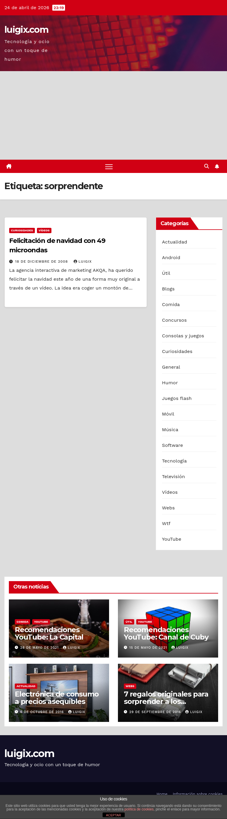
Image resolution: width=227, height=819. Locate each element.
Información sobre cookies (198, 794)
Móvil (168, 414)
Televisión (173, 476)
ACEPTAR (113, 815)
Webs (168, 508)
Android (171, 257)
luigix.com (26, 29)
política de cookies (139, 809)
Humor (170, 382)
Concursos (174, 320)
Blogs (168, 289)
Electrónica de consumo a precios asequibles (57, 698)
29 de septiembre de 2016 (156, 712)
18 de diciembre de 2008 (42, 261)
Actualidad (174, 242)
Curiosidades (22, 230)
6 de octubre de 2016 (42, 712)
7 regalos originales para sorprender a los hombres (166, 701)
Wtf (166, 523)
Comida (171, 304)
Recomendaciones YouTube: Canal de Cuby (166, 633)
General (171, 367)
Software (172, 445)
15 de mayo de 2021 (148, 648)
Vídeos (44, 230)
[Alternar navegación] (109, 166)
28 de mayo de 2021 (40, 648)
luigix (83, 261)
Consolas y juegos (183, 336)
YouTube (171, 539)
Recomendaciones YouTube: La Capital (49, 633)
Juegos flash (177, 398)
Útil (166, 273)
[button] (206, 166)
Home (161, 794)
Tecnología (174, 461)
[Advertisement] (113, 115)
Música (170, 429)
